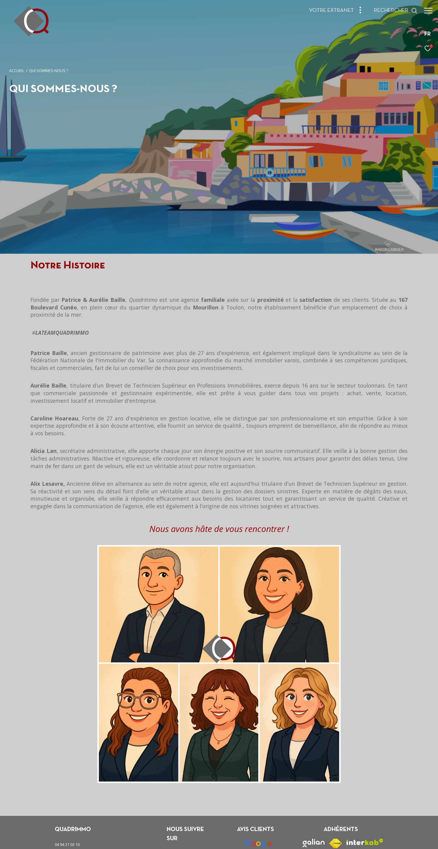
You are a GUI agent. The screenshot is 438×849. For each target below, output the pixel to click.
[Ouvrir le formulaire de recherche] (393, 10)
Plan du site (181, 839)
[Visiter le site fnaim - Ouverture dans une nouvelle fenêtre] (335, 779)
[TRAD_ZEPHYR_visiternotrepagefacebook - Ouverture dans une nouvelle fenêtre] (173, 793)
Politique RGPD (268, 839)
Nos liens (245, 839)
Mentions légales (207, 839)
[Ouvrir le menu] (428, 10)
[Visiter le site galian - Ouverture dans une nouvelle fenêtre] (314, 779)
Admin (229, 839)
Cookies (290, 840)
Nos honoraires (156, 839)
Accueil (16, 70)
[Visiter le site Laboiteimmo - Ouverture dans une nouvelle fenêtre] (354, 837)
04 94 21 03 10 (67, 780)
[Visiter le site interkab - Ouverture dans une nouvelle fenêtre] (364, 778)
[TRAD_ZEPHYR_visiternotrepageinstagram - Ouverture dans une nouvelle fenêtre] (189, 793)
